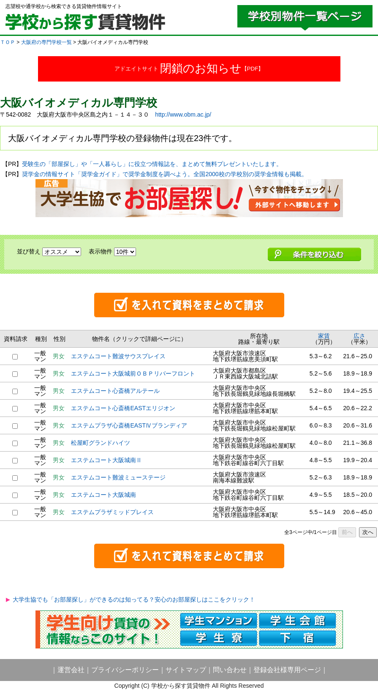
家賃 (324, 335)
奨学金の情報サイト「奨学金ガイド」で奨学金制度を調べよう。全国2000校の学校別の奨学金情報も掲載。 (164, 174)
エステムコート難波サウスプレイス (118, 356)
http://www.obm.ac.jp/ (183, 114)
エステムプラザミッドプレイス (112, 512)
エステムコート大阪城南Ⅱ (106, 460)
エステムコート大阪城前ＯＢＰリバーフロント (133, 373)
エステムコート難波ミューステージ (118, 477)
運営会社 (70, 669)
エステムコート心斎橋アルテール (115, 390)
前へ (347, 532)
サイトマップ (186, 669)
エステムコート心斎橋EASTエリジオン (123, 408)
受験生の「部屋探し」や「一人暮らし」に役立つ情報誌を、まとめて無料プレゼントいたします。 (152, 164)
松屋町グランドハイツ (100, 442)
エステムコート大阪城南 (103, 494)
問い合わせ (230, 669)
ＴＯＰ (7, 42)
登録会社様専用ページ (287, 669)
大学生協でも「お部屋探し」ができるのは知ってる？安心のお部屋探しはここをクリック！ (134, 599)
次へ (367, 532)
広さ (359, 335)
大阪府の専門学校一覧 (46, 42)
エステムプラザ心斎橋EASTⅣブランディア (129, 425)
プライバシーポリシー (125, 669)
